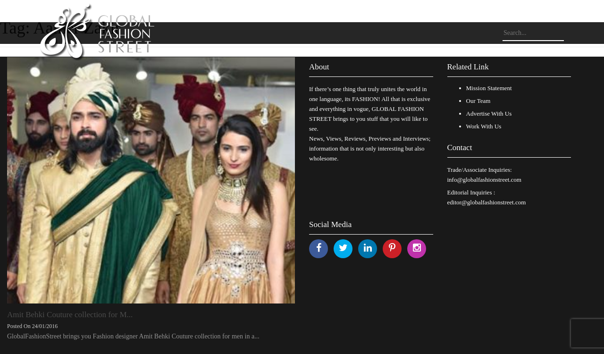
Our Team (478, 100)
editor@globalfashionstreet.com (486, 202)
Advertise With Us (489, 113)
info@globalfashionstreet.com (484, 179)
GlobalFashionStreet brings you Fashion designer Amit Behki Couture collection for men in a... (133, 336)
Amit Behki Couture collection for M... (70, 314)
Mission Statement (489, 88)
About (319, 66)
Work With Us (484, 126)
